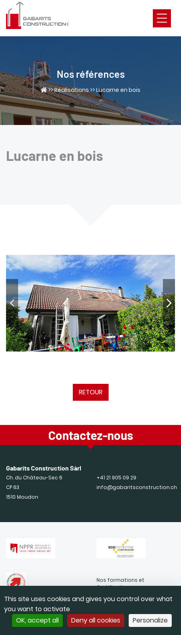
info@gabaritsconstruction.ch (137, 487)
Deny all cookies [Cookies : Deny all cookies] (95, 620)
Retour (91, 392)
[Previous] (12, 303)
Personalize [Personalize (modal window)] (150, 620)
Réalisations (71, 90)
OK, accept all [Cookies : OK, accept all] (37, 620)
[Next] (169, 303)
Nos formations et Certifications (120, 584)
